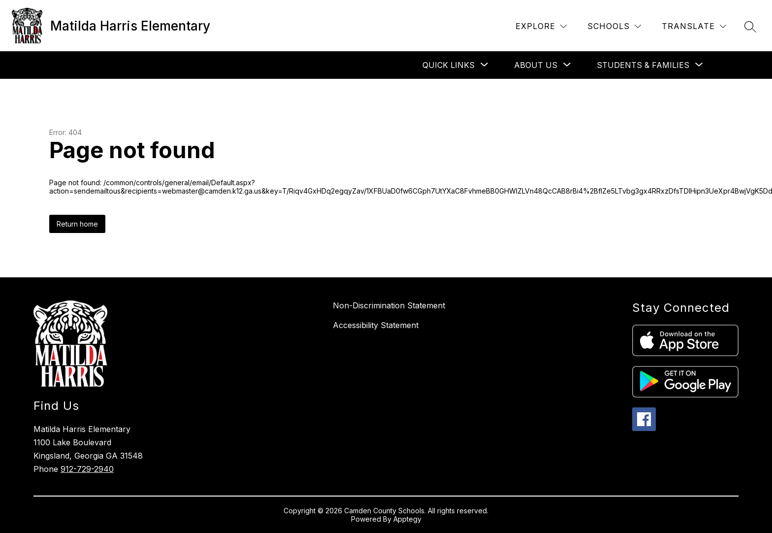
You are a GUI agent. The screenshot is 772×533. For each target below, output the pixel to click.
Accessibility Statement (375, 325)
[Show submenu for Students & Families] (643, 65)
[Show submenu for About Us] (535, 65)
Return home (77, 224)
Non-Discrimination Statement (389, 305)
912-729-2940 (87, 469)
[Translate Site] (694, 26)
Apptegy (407, 519)
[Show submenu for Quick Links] (448, 65)
